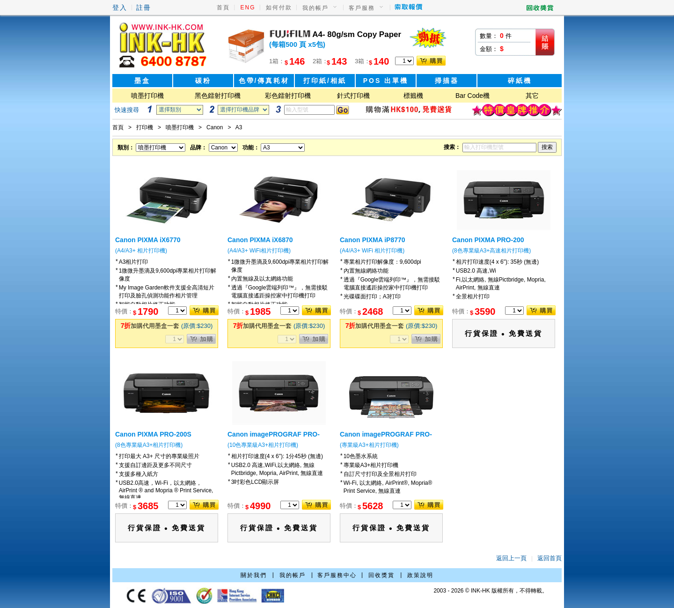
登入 (119, 7)
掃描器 (447, 80)
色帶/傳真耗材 (264, 80)
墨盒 (142, 80)
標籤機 (413, 95)
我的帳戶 (315, 8)
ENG (248, 7)
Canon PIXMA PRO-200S (153, 434)
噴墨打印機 (147, 95)
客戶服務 (362, 8)
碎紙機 (520, 80)
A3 (238, 127)
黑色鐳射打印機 (218, 95)
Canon (214, 127)
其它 (532, 95)
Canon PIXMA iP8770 (372, 240)
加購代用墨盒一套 (167, 325)
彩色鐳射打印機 (288, 95)
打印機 (144, 127)
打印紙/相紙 (324, 80)
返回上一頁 (511, 558)
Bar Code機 (472, 95)
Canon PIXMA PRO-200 (488, 240)
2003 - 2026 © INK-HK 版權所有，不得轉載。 (490, 590)
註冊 (143, 7)
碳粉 (203, 80)
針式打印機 (353, 95)
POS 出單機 (385, 80)
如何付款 (279, 7)
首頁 (223, 7)
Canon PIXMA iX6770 (148, 240)
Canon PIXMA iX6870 (260, 240)
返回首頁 (549, 558)
